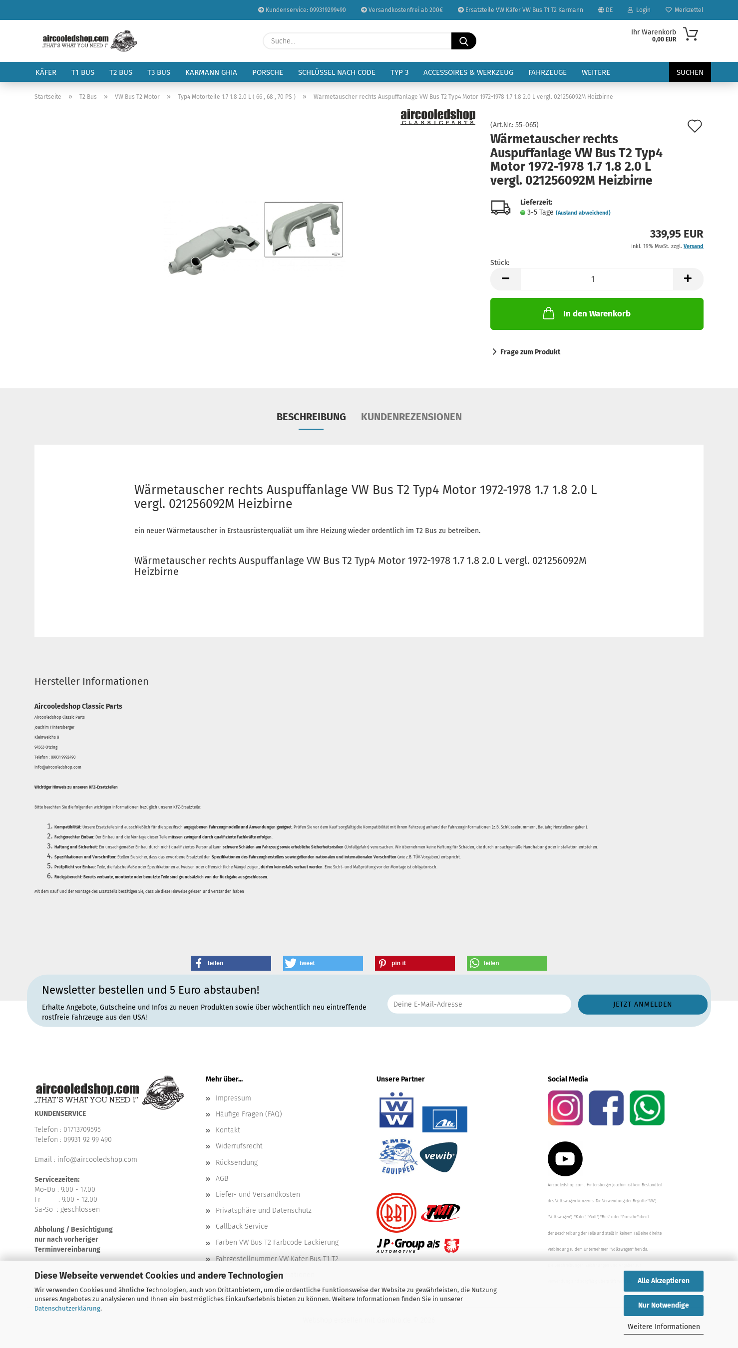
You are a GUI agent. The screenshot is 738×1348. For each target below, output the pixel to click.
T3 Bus (158, 72)
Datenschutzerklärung (67, 1308)
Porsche (267, 72)
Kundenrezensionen (411, 417)
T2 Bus (120, 72)
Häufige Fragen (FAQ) (249, 1114)
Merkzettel (685, 9)
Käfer (45, 72)
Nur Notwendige (663, 1305)
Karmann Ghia (211, 72)
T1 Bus (82, 72)
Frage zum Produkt (530, 352)
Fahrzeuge (547, 72)
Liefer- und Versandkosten (258, 1194)
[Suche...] (463, 40)
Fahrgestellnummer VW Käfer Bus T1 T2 (277, 1259)
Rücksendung (237, 1162)
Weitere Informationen (664, 1327)
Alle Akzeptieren (664, 1281)
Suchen (690, 72)
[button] (505, 279)
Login (639, 9)
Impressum (233, 1098)
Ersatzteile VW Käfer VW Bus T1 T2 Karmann (520, 9)
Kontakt (228, 1130)
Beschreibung (311, 417)
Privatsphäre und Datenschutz (264, 1210)
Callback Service (242, 1226)
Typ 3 (399, 72)
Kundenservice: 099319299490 (302, 9)
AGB (222, 1178)
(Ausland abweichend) (583, 213)
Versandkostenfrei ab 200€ (402, 9)
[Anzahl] (597, 279)
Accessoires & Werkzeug (468, 72)
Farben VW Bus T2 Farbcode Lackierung (277, 1242)
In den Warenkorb (586, 313)
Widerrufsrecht (239, 1146)
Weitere (596, 72)
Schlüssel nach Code (336, 72)
